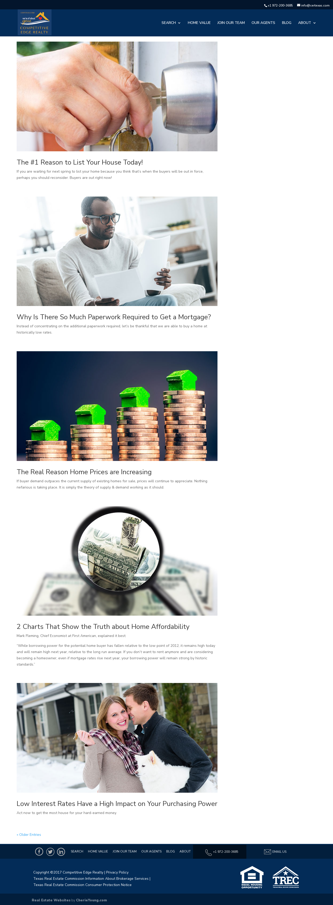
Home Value (199, 23)
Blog (286, 23)
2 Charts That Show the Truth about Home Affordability (103, 626)
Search (169, 23)
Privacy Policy (117, 872)
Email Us (275, 852)
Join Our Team (231, 23)
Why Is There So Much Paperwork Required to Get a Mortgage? (114, 317)
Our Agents (263, 23)
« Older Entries (29, 834)
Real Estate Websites (51, 900)
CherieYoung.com (91, 900)
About (304, 23)
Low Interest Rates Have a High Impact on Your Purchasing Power (117, 803)
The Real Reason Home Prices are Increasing (84, 472)
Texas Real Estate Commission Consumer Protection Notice (82, 884)
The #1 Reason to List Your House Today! (80, 162)
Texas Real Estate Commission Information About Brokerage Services (91, 878)
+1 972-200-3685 (280, 5)
